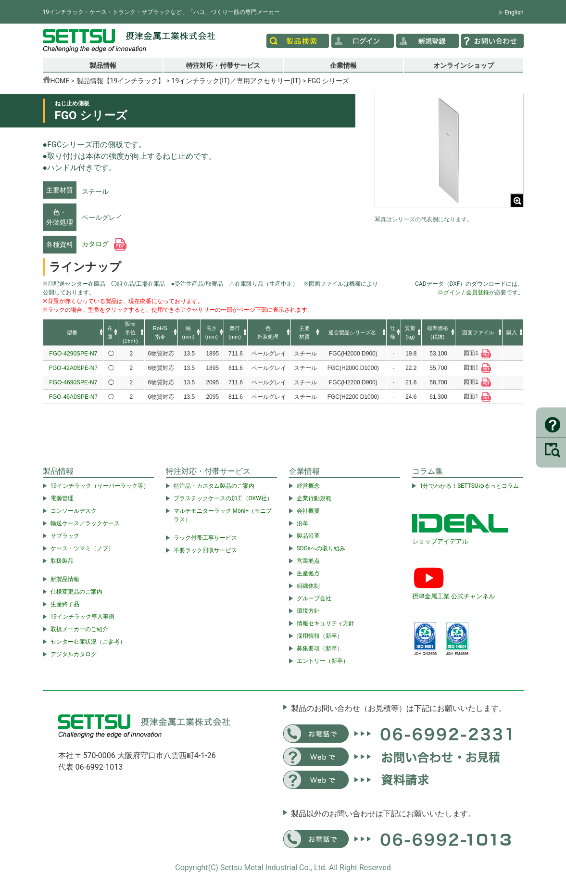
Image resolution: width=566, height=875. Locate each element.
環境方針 (308, 611)
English (514, 12)
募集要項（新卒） (320, 648)
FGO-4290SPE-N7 (73, 353)
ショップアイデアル (440, 541)
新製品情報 (64, 579)
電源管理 (62, 498)
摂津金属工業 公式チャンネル (453, 596)
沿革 (302, 523)
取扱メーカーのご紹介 (79, 629)
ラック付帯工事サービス (205, 537)
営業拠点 (308, 561)
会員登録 (477, 292)
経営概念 (308, 485)
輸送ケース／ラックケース (85, 523)
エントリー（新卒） (323, 661)
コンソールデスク (73, 510)
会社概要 (308, 510)
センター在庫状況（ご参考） (88, 641)
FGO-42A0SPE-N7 (73, 368)
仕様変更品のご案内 (76, 591)
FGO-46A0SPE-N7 (73, 396)
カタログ (104, 244)
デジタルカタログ (73, 654)
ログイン (449, 292)
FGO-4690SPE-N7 (73, 382)
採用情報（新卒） (320, 636)
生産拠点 (308, 573)
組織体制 (308, 586)
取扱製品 (62, 561)
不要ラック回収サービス (205, 550)
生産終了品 (64, 604)
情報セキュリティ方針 (325, 623)
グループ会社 (314, 598)
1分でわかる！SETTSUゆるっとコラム (469, 485)
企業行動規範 (314, 498)
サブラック (64, 536)
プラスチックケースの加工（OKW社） (223, 498)
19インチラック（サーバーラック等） (100, 485)
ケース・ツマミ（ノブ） (82, 548)
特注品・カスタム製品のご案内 (214, 485)
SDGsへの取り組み (321, 548)
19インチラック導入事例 (82, 616)
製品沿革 (308, 536)
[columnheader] (73, 332)
